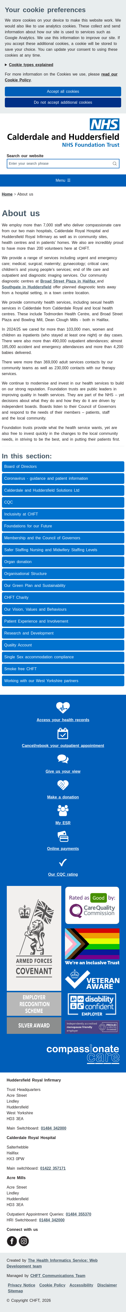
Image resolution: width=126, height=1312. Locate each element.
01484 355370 (78, 1214)
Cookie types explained (31, 65)
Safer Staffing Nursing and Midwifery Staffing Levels (50, 550)
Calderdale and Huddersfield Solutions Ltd (41, 490)
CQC (8, 502)
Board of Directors (20, 466)
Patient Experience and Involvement (36, 621)
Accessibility (81, 1285)
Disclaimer (107, 1285)
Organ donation (18, 562)
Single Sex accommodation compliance (39, 657)
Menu (62, 180)
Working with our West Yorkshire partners (41, 681)
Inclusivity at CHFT (21, 514)
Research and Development (29, 633)
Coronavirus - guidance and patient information (46, 478)
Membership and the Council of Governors (42, 538)
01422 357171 (53, 1168)
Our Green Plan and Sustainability (34, 585)
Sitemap (15, 1291)
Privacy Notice (21, 1285)
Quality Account (18, 645)
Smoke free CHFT (20, 669)
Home (7, 194)
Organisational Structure (25, 574)
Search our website (25, 156)
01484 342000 (53, 1128)
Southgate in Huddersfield (26, 287)
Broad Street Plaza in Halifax (68, 281)
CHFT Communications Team (57, 1276)
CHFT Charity (16, 597)
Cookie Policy (52, 1285)
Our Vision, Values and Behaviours (35, 609)
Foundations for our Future (28, 526)
